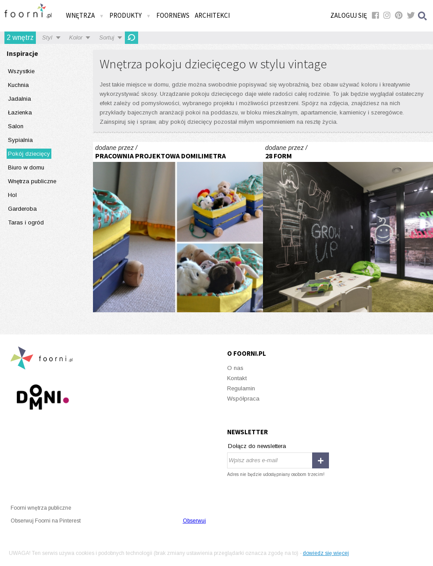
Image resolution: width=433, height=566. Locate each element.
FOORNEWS (172, 15)
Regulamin (241, 388)
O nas (235, 368)
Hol (12, 195)
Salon (15, 126)
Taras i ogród (26, 222)
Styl (47, 37)
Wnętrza (85, 15)
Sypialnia (20, 140)
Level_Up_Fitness (348, 227)
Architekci (212, 15)
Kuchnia (18, 85)
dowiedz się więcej (326, 553)
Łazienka (20, 112)
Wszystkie (21, 71)
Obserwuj (194, 521)
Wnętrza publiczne (32, 181)
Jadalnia (19, 98)
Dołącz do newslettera (257, 446)
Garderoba (22, 208)
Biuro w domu (26, 167)
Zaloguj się (348, 15)
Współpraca (243, 398)
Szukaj (423, 15)
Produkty (130, 15)
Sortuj (106, 37)
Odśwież (131, 37)
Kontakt (237, 378)
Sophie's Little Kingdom (178, 227)
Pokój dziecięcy (29, 153)
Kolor (75, 37)
